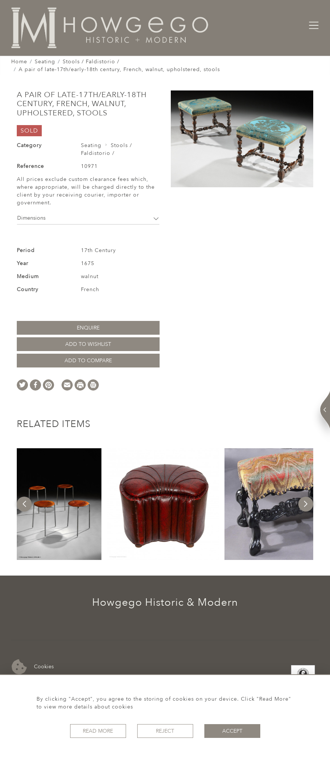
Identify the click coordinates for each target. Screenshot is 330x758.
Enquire (88, 327)
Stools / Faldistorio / (91, 61)
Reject (165, 731)
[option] (59, 504)
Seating (45, 61)
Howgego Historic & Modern (165, 602)
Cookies (33, 667)
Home (19, 61)
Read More (98, 731)
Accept (232, 731)
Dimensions (88, 218)
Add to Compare (88, 360)
